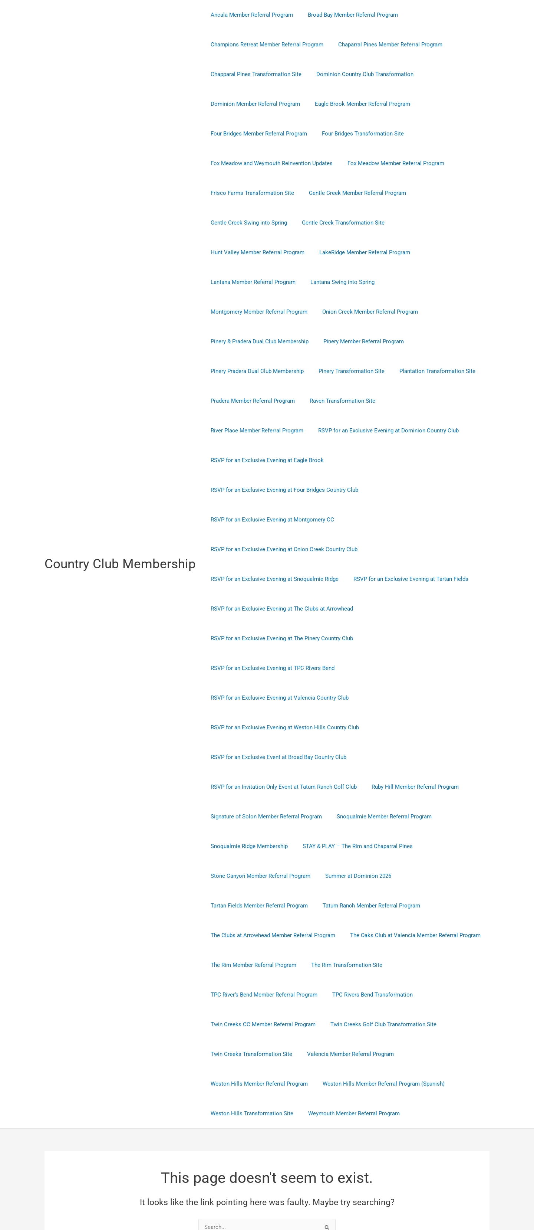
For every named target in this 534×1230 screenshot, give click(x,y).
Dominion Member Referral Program (253, 104)
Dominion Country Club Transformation (359, 74)
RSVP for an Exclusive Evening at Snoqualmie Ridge (273, 519)
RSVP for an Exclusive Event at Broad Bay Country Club (277, 668)
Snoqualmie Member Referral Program (378, 727)
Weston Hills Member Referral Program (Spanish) (378, 994)
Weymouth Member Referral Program (348, 1024)
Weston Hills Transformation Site (250, 1024)
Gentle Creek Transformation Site (337, 222)
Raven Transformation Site (337, 371)
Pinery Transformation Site (346, 341)
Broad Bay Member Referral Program (347, 15)
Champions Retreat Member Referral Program (265, 44)
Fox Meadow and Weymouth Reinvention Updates (270, 163)
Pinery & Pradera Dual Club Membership (258, 311)
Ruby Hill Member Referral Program (409, 697)
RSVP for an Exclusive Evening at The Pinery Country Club (280, 579)
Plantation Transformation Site (428, 341)
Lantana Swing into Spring (439, 252)
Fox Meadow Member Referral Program (390, 163)
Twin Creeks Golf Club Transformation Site (378, 935)
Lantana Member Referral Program (353, 252)
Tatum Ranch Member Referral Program (366, 816)
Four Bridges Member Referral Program (257, 133)
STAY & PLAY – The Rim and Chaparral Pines (352, 757)
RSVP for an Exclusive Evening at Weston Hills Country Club (283, 638)
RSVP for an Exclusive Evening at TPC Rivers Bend (271, 608)
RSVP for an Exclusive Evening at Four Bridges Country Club (282, 430)
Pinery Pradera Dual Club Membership (255, 341)
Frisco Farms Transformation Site (250, 193)
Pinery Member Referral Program (358, 311)
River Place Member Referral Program (427, 371)
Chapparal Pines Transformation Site (254, 74)
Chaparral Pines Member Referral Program (385, 44)
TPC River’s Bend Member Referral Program (262, 905)
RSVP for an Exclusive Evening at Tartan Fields (405, 519)
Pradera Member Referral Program (251, 371)
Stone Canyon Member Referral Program (259, 787)
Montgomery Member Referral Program (257, 282)
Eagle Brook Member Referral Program (357, 104)
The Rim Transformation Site (341, 876)
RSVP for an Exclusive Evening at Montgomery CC (270, 460)
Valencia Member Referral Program (344, 965)
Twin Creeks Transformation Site (249, 965)
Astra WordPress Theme (339, 1197)
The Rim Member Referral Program (251, 876)
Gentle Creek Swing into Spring (247, 222)
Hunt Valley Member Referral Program (437, 222)
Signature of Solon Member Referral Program (264, 727)
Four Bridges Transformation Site (357, 133)
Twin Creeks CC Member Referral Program (261, 935)
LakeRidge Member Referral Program (254, 252)
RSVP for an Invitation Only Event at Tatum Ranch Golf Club (282, 697)
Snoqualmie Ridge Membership (247, 757)
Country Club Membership (120, 519)
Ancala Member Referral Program (250, 15)
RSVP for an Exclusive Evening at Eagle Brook (417, 401)
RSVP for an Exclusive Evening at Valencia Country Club (413, 608)
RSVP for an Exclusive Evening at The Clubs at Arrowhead (280, 549)
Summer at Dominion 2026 (353, 787)
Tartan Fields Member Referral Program (257, 816)
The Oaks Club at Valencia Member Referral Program (410, 846)
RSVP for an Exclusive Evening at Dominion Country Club (279, 401)
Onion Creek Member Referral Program (364, 282)
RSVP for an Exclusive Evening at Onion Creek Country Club (282, 490)
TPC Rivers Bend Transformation (367, 905)
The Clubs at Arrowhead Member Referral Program (271, 846)
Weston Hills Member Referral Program (257, 994)
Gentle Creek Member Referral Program (351, 193)
